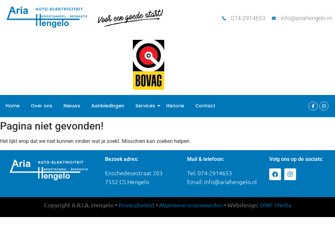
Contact (205, 105)
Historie (175, 105)
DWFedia (275, 204)
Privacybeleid (136, 204)
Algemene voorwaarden (191, 204)
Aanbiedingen (107, 105)
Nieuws (71, 105)
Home (13, 105)
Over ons (41, 105)
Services (146, 105)
